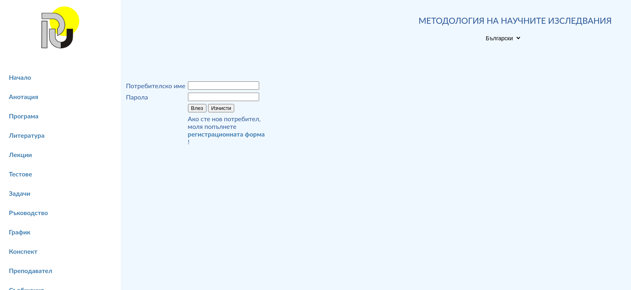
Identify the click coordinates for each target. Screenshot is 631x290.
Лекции (20, 154)
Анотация (23, 96)
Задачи (19, 193)
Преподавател (30, 270)
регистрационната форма (226, 134)
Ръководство (28, 212)
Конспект (23, 251)
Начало (20, 77)
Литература (27, 135)
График (20, 232)
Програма (24, 116)
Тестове (20, 174)
